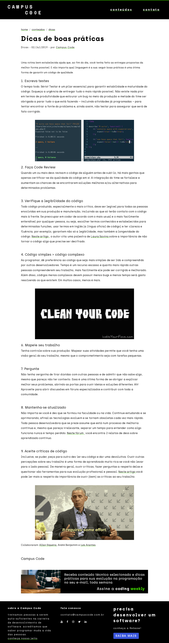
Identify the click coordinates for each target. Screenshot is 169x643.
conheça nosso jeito (23, 638)
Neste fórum (75, 433)
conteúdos (121, 10)
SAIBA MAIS (126, 635)
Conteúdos (38, 29)
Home (24, 29)
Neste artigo (40, 236)
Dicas (52, 29)
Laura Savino (100, 236)
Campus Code (65, 47)
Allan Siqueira (47, 545)
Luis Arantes (88, 545)
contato (151, 10)
